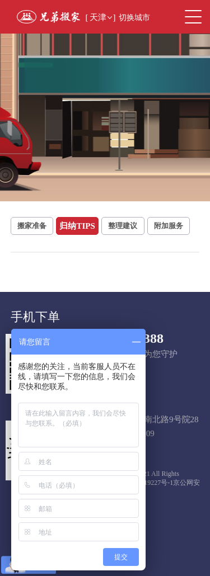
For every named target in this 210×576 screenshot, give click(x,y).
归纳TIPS (77, 225)
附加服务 (168, 225)
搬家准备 (31, 225)
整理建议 (122, 225)
